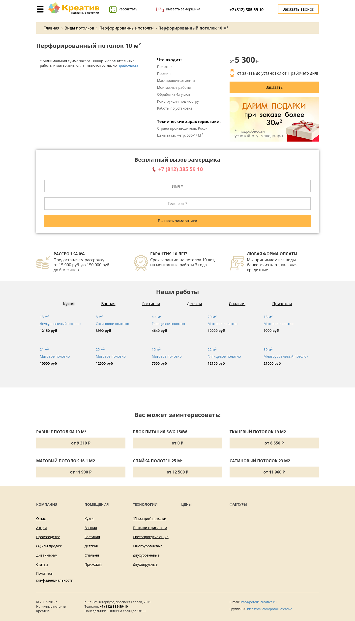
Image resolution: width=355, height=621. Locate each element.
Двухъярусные (145, 564)
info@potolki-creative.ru (258, 602)
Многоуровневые (148, 546)
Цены (186, 504)
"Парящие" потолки (149, 518)
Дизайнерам (46, 555)
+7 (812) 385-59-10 (114, 606)
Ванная (108, 303)
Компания (46, 504)
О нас (41, 518)
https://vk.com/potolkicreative (269, 609)
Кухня (68, 303)
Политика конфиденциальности (54, 577)
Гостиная (151, 303)
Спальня (237, 303)
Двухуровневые (146, 555)
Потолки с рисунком (150, 527)
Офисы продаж (49, 546)
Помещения (97, 504)
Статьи (42, 564)
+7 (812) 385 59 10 (247, 9)
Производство (48, 536)
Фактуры (238, 504)
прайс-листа (128, 65)
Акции (41, 527)
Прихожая (282, 303)
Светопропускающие (151, 536)
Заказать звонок (298, 9)
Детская (194, 303)
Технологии (145, 504)
